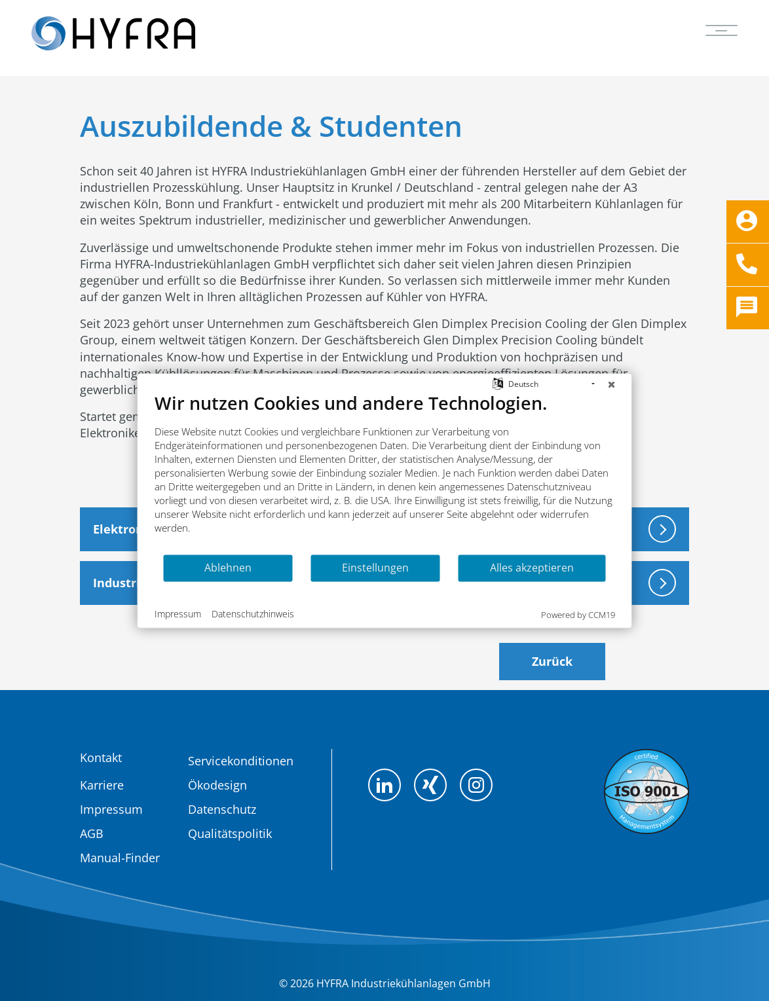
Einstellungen (375, 567)
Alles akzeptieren (532, 567)
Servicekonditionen (240, 761)
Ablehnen (228, 567)
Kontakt (101, 757)
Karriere (102, 785)
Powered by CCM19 (578, 614)
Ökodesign (217, 785)
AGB (91, 833)
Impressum (111, 809)
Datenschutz (222, 809)
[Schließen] (612, 383)
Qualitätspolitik (230, 833)
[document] (385, 472)
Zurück (552, 661)
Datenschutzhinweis (253, 614)
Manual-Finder (120, 857)
